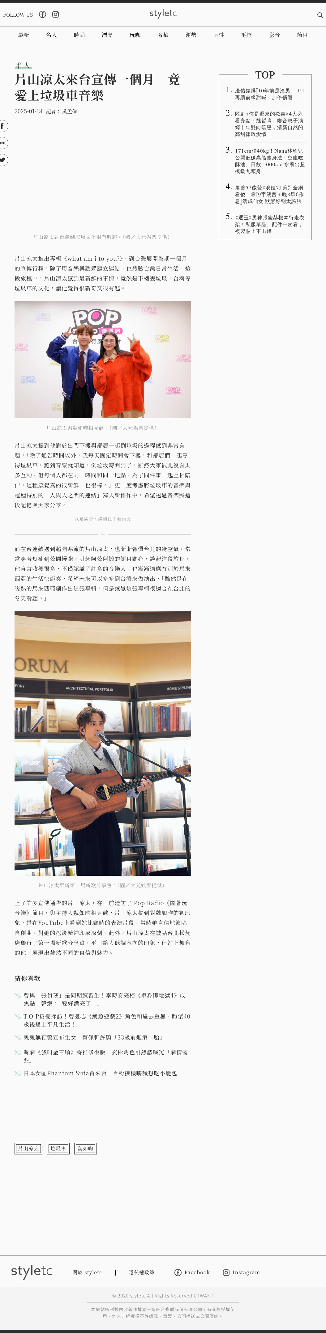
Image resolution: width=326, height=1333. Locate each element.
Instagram (241, 1272)
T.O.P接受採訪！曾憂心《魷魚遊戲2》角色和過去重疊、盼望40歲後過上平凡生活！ (107, 1020)
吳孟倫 (69, 111)
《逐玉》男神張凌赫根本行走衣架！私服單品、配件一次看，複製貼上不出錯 (270, 224)
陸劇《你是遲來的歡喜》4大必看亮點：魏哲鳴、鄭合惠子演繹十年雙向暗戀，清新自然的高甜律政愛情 (269, 123)
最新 (23, 35)
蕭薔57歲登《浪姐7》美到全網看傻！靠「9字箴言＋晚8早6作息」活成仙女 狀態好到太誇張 (269, 194)
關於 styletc (87, 1272)
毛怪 (246, 35)
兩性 (218, 35)
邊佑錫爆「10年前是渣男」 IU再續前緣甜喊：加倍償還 (269, 93)
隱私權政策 (142, 1272)
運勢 (190, 35)
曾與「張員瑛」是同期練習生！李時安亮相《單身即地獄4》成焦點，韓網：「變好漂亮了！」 (105, 999)
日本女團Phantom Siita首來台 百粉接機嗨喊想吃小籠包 (100, 1073)
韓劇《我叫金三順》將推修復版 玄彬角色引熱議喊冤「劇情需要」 (106, 1056)
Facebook (192, 1272)
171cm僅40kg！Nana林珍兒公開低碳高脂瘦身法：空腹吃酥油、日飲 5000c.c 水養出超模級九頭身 (270, 160)
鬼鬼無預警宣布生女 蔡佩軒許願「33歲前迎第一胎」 (94, 1037)
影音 (274, 35)
